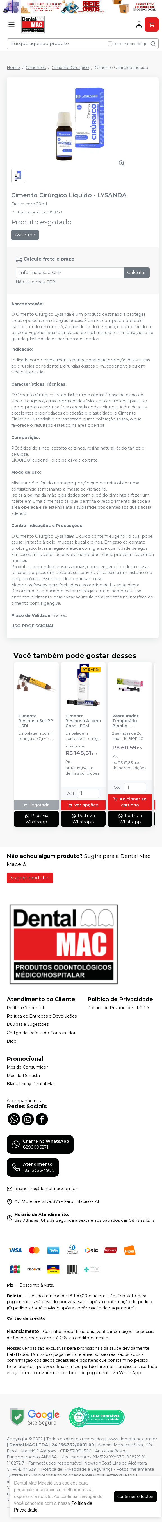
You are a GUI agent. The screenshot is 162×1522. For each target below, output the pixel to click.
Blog (12, 1041)
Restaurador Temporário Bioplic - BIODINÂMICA (126, 721)
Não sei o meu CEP (35, 281)
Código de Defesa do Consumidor (41, 1032)
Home (13, 67)
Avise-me (25, 234)
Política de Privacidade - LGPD (118, 1007)
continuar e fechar (135, 1496)
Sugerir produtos (29, 877)
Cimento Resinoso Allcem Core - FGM (83, 721)
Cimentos (36, 67)
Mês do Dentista (23, 1075)
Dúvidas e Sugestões (28, 1024)
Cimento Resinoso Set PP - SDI (36, 721)
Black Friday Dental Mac (31, 1084)
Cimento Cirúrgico (70, 67)
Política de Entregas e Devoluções (42, 1016)
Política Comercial (25, 1007)
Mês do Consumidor (27, 1067)
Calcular (136, 272)
